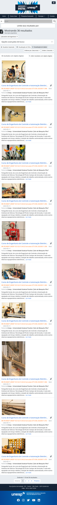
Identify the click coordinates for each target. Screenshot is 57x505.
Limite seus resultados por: (28, 26)
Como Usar (13, 16)
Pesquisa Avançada (27, 16)
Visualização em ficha (24, 47)
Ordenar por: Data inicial (31, 50)
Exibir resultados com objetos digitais (40, 56)
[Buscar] (28, 21)
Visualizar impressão (7, 47)
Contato (52, 16)
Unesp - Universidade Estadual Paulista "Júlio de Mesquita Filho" (28, 93)
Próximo (37, 481)
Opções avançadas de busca (12, 42)
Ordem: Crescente (47, 50)
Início (4, 16)
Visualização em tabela (39, 47)
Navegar (41, 16)
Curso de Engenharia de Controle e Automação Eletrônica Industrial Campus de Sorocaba (24, 86)
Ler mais (28, 102)
